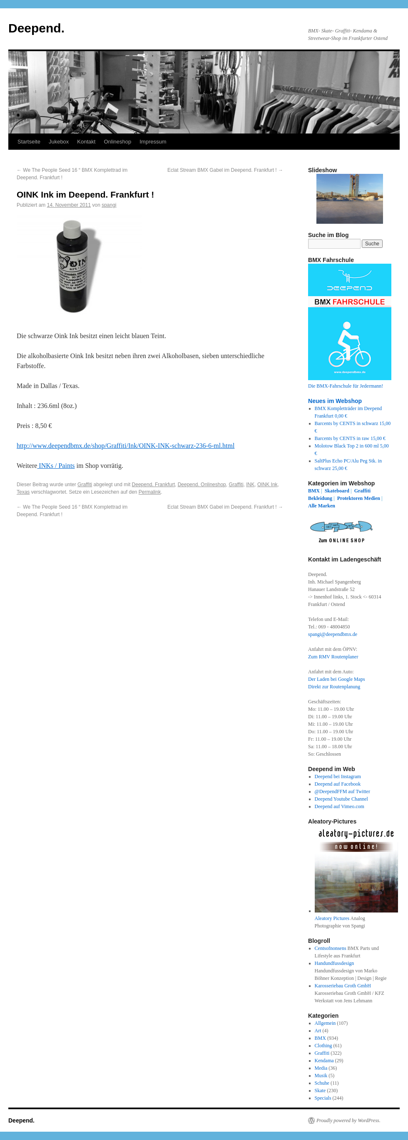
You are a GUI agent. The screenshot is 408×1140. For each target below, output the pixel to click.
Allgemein (325, 1023)
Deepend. (36, 28)
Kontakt (86, 141)
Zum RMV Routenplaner (333, 657)
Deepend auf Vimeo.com (339, 806)
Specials (323, 1098)
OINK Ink (267, 484)
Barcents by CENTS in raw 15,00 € (350, 438)
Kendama (324, 1060)
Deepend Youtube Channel (341, 799)
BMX (314, 491)
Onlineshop (117, 141)
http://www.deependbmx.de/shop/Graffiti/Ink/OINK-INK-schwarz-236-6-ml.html (125, 445)
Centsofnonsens (330, 948)
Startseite (28, 141)
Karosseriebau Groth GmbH (343, 986)
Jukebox (59, 141)
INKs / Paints (56, 465)
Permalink (150, 492)
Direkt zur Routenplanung (334, 687)
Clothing (323, 1046)
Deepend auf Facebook (338, 784)
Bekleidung (320, 498)
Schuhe (322, 1083)
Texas (23, 492)
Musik (321, 1075)
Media (321, 1068)
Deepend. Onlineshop (202, 484)
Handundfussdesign (334, 963)
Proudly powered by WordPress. (348, 1120)
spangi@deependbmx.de (332, 634)
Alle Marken (321, 506)
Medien (372, 498)
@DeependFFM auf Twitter (342, 791)
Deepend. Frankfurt (153, 484)
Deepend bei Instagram (338, 776)
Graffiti (84, 484)
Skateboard (337, 491)
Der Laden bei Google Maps (336, 679)
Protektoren (350, 498)
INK (250, 484)
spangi (109, 205)
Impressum (152, 141)
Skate (320, 1090)
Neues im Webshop (335, 401)
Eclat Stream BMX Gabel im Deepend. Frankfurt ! (225, 170)
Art (318, 1031)
